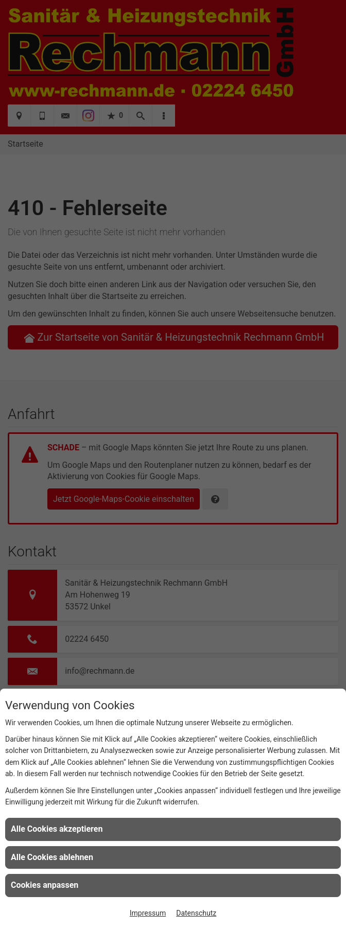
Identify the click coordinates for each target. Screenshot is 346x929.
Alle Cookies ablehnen (52, 857)
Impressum (148, 913)
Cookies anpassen (44, 885)
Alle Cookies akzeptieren (56, 829)
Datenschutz (196, 913)
